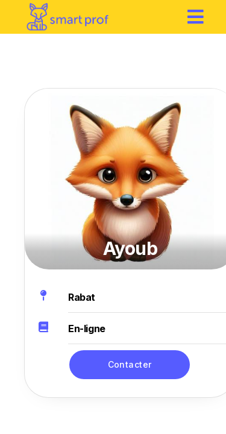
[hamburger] (196, 16)
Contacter (130, 364)
